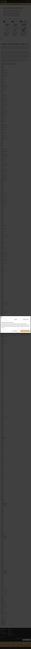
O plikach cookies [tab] (25, 319)
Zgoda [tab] (5, 319)
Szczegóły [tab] (15, 319)
